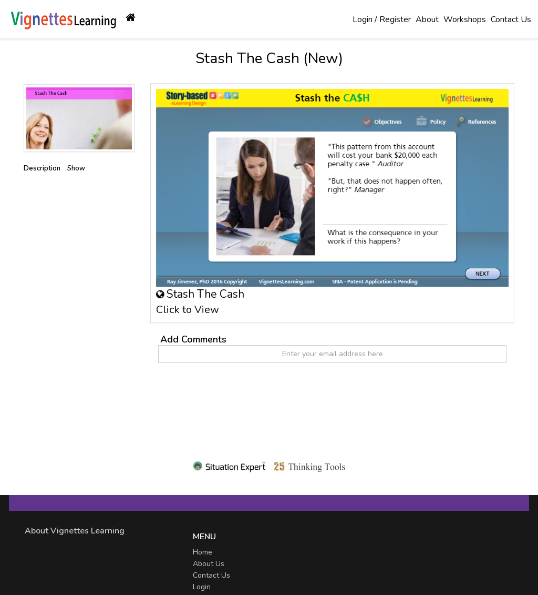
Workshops (464, 19)
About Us (208, 564)
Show (76, 168)
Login (202, 587)
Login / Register (382, 19)
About (427, 19)
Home (202, 552)
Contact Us (511, 19)
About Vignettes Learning (75, 531)
